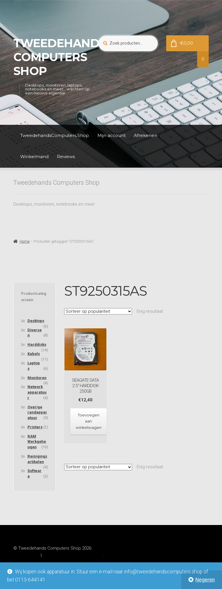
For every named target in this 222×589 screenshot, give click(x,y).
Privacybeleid (26, 555)
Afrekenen (145, 135)
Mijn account (111, 135)
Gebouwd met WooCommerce (73, 555)
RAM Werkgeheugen (36, 441)
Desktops (35, 321)
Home (24, 241)
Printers (34, 427)
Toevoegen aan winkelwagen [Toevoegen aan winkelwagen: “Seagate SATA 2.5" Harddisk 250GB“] (88, 421)
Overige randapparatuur (37, 412)
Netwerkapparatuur (37, 392)
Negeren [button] (205, 580)
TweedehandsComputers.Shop (54, 135)
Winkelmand (34, 156)
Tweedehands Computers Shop (59, 57)
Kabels (33, 354)
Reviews (66, 156)
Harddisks (36, 344)
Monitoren (37, 378)
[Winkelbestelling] (98, 311)
